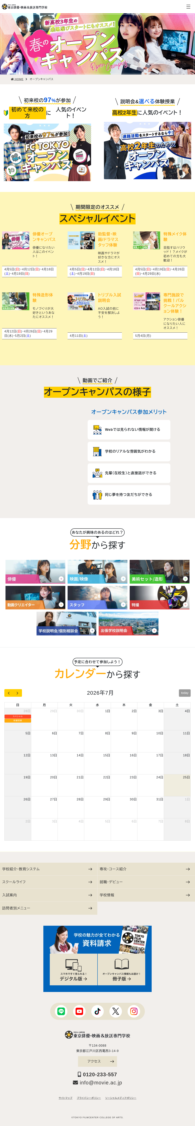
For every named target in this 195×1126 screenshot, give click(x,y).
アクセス (100, 1061)
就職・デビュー (145, 882)
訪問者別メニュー (47, 908)
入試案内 (47, 895)
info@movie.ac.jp (97, 1083)
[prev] (8, 693)
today (184, 692)
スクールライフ (47, 882)
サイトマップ (66, 1098)
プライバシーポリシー (89, 1098)
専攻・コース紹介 (145, 869)
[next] (17, 693)
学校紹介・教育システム (47, 869)
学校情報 (145, 895)
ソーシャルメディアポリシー (120, 1098)
